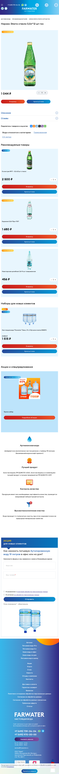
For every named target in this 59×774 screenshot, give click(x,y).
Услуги (29, 666)
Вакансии (29, 691)
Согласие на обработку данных (30, 697)
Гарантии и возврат (29, 687)
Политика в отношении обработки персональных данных (29, 694)
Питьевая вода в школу (29, 658)
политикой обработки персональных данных (32, 591)
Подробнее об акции (29, 418)
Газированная (40, 132)
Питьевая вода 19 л (29, 646)
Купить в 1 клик (39, 101)
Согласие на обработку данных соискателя (29, 700)
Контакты (29, 679)
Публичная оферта (29, 703)
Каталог (29, 642)
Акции (29, 663)
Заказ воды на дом (29, 655)
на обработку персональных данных (26, 595)
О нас (29, 670)
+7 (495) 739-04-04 (14, 5)
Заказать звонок (26, 739)
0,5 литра (6, 137)
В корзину (12, 101)
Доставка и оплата (29, 684)
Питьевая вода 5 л (29, 649)
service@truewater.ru (21, 748)
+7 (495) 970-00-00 (25, 734)
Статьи (29, 706)
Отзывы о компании (29, 676)
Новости (29, 673)
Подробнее (10, 767)
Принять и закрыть (29, 771)
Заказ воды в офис (29, 652)
